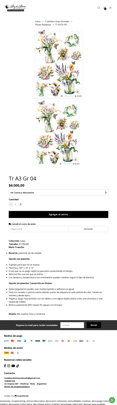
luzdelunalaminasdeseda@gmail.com (22, 378)
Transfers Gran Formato (57, 21)
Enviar (94, 325)
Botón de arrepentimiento (17, 386)
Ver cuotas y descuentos (22, 192)
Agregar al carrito (58, 214)
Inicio (38, 21)
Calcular (88, 229)
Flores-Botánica (43, 24)
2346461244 (9, 381)
